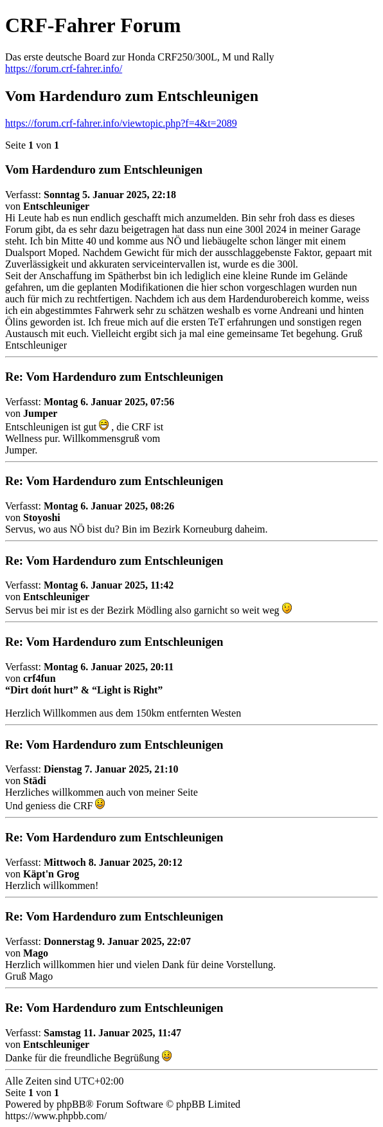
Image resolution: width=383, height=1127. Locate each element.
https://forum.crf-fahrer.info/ (63, 68)
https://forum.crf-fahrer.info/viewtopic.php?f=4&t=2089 (121, 123)
